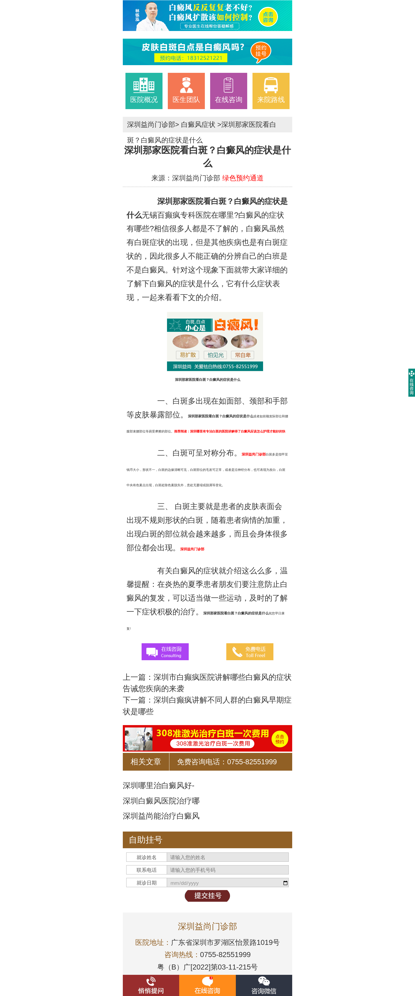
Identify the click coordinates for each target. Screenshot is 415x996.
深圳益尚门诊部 (151, 124)
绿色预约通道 (243, 178)
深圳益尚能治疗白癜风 (161, 815)
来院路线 (271, 90)
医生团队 (186, 90)
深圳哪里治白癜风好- (159, 785)
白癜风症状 (198, 124)
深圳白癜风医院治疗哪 (161, 800)
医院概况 (144, 90)
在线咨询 (228, 90)
